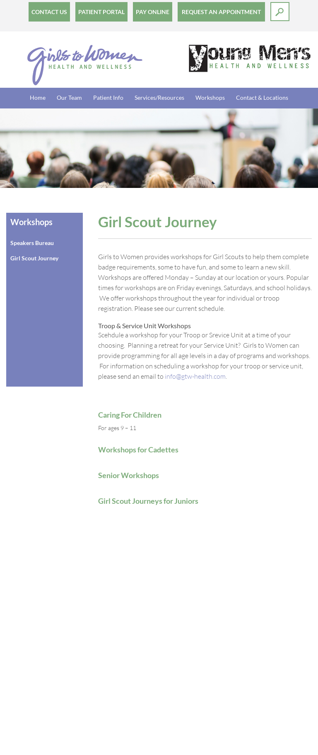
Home (38, 97)
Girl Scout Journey (34, 258)
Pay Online (152, 11)
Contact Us (49, 11)
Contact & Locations (262, 97)
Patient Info (108, 97)
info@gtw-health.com (195, 376)
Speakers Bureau (32, 242)
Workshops (210, 97)
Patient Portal (101, 11)
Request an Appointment (221, 11)
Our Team (69, 97)
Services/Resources (159, 97)
